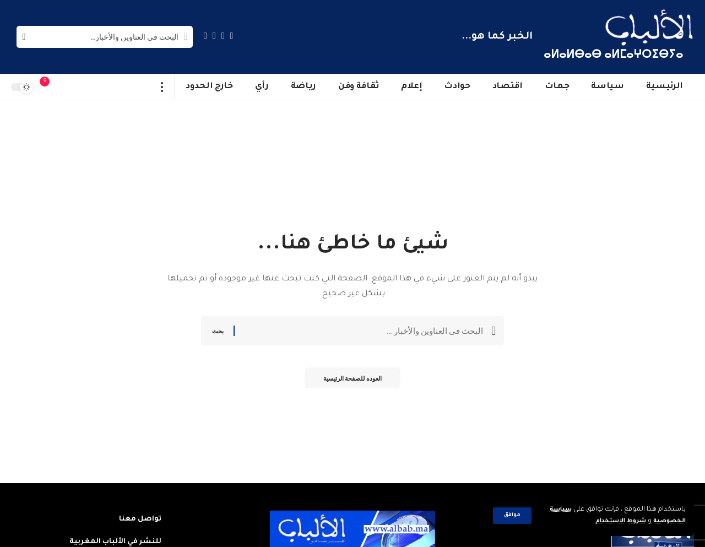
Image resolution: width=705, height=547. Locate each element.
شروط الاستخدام (613, 521)
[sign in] (66, 87)
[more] (162, 87)
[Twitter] (223, 35)
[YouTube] (214, 35)
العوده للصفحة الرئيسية (352, 380)
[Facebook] (231, 35)
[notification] (50, 87)
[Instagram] (205, 35)
